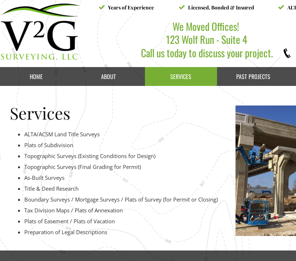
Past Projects (253, 76)
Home (36, 76)
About (108, 76)
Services (180, 76)
